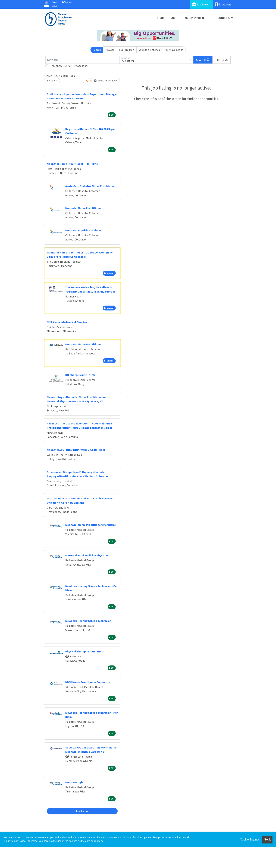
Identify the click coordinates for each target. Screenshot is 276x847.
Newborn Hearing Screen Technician (88, 621)
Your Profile (195, 18)
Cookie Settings (250, 839)
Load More (82, 811)
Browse (109, 50)
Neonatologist (74, 782)
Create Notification (105, 80)
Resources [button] (221, 18)
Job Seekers (201, 4)
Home (161, 18)
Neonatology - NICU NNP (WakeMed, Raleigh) (76, 450)
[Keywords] (82, 60)
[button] (222, 60)
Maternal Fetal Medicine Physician (87, 555)
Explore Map (126, 50)
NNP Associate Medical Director (67, 322)
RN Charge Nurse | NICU (80, 375)
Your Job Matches (149, 50)
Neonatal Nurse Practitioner (83, 208)
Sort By (51, 80)
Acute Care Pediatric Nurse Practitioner (90, 186)
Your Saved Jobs (173, 50)
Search (97, 50)
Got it (267, 839)
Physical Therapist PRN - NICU (84, 651)
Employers (223, 4)
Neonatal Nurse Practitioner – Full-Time (72, 164)
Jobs (175, 18)
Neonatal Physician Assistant (84, 230)
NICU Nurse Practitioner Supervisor (87, 682)
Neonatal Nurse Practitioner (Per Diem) (90, 524)
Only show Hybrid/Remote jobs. (69, 66)
